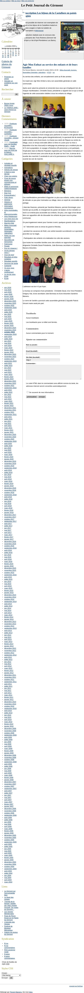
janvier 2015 (9, 593)
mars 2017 (8, 535)
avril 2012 (8, 666)
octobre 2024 (9, 332)
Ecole (6, 278)
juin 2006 (7, 822)
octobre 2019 (9, 466)
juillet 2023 (8, 366)
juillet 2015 (8, 579)
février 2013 (8, 644)
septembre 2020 (10, 441)
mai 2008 (7, 771)
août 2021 (8, 417)
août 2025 (8, 310)
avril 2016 (8, 559)
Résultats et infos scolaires (10, 258)
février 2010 (8, 724)
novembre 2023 (10, 357)
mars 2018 (8, 508)
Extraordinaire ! (10, 195)
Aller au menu (16, 1)
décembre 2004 (10, 862)
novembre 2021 (10, 410)
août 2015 (8, 577)
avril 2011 (8, 693)
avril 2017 (8, 533)
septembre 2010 (10, 708)
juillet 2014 (8, 606)
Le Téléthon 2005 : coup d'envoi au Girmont (11, 110)
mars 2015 (8, 588)
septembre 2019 (10, 468)
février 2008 (8, 777)
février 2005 (8, 858)
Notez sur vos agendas (9, 237)
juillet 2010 (8, 713)
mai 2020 (7, 450)
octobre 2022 (9, 386)
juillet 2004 (8, 873)
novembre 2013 (10, 624)
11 (13, 52)
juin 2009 (7, 742)
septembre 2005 (10, 842)
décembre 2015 (10, 568)
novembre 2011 (10, 677)
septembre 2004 (10, 869)
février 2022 (8, 403)
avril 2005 (8, 853)
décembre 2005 (10, 835)
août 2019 (8, 470)
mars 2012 (8, 668)
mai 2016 (7, 557)
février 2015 (8, 590)
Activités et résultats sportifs (10, 164)
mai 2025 (7, 317)
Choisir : (5, 973)
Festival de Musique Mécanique (8, 928)
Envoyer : (5, 978)
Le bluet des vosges (9, 898)
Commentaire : (31, 363)
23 (8, 55)
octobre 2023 (9, 359)
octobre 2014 (9, 599)
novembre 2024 (10, 330)
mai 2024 (7, 343)
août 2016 (8, 550)
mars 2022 (8, 401)
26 (16, 55)
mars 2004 (8, 882)
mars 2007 (8, 802)
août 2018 (8, 497)
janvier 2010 (9, 726)
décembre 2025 (10, 301)
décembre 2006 (10, 809)
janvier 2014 (9, 619)
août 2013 (8, 630)
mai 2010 (7, 717)
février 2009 (8, 751)
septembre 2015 (10, 575)
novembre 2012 (10, 651)
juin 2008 (7, 769)
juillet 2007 (8, 793)
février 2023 (8, 377)
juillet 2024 (8, 339)
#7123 (49, 72)
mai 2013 (7, 637)
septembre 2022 (10, 388)
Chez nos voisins (10, 176)
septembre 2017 (10, 521)
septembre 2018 (10, 495)
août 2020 (8, 443)
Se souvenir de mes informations (41, 392)
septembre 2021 (10, 415)
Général (7, 200)
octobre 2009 (9, 733)
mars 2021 (8, 428)
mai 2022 (7, 397)
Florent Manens (16, 992)
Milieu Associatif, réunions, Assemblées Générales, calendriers (10, 229)
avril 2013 (8, 639)
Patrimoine (8, 244)
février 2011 (8, 697)
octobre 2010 (9, 706)
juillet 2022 (8, 392)
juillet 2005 (8, 846)
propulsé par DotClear (76, 986)
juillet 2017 (8, 526)
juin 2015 (7, 581)
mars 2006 (8, 829)
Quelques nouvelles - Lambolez (10, 132)
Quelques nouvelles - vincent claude (11, 138)
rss (54, 72)
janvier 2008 (9, 780)
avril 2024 (8, 345)
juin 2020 (7, 448)
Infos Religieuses (10, 216)
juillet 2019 (8, 472)
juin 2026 (7, 288)
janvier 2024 (9, 352)
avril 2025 (8, 319)
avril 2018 (8, 506)
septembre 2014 (10, 602)
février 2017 (8, 537)
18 (13, 53)
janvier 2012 (9, 673)
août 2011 (8, 684)
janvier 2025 (9, 325)
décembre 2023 (10, 354)
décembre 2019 (10, 461)
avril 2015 (8, 586)
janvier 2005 (9, 860)
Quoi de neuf (9, 255)
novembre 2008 (10, 757)
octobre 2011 (9, 679)
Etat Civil (7, 193)
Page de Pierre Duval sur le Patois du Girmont (11, 918)
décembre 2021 (10, 408)
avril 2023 (8, 372)
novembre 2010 (10, 704)
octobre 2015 (9, 573)
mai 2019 (7, 477)
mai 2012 (7, 664)
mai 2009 (7, 744)
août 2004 (8, 871)
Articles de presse (11, 170)
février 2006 (8, 831)
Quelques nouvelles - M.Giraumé (10, 126)
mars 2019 (8, 481)
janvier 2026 (9, 299)
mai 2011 (7, 691)
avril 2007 (8, 800)
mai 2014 (7, 610)
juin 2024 (7, 341)
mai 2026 (7, 290)
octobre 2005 (9, 840)
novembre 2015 (10, 570)
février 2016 (8, 564)
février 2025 (8, 323)
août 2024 (8, 337)
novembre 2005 (10, 838)
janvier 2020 (9, 459)
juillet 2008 (8, 766)
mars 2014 (8, 615)
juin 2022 (7, 394)
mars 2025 (8, 321)
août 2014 (8, 604)
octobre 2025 (9, 305)
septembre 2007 (10, 789)
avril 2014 (8, 613)
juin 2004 (7, 875)
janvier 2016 (9, 566)
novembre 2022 (10, 383)
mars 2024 (8, 348)
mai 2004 (7, 878)
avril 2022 (8, 399)
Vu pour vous (9, 268)
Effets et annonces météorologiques (11, 188)
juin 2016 (7, 555)
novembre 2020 (10, 437)
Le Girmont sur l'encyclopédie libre (10, 893)
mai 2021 (7, 423)
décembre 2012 (10, 648)
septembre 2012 (10, 655)
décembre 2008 (10, 755)
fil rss (6, 943)
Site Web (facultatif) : (33, 357)
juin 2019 (7, 475)
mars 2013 (8, 642)
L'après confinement (9, 271)
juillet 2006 (8, 820)
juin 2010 (7, 715)
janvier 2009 (9, 753)
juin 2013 (7, 635)
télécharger (39, 31)
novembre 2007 (10, 784)
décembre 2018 (10, 488)
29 (5, 57)
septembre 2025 (10, 308)
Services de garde (11, 263)
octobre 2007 (9, 786)
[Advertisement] (53, 428)
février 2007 (8, 804)
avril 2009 (8, 746)
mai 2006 (7, 824)
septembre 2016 (10, 548)
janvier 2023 (9, 379)
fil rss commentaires (9, 947)
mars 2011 (8, 695)
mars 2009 (8, 748)
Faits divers (8, 197)
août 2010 (8, 711)
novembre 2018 (10, 490)
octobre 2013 (9, 626)
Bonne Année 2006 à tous (9, 104)
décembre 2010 (10, 702)
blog (30, 992)
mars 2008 (8, 775)
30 (8, 57)
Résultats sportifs (10, 261)
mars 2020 (8, 455)
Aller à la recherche (27, 1)
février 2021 (8, 430)
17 (10, 53)
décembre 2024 (10, 328)
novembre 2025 (10, 303)
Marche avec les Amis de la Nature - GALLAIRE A (10, 151)
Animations (8, 168)
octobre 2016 (9, 546)
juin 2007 (7, 795)
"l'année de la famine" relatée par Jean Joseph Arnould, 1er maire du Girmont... (11, 905)
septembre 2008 (10, 762)
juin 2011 (7, 688)
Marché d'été (9, 223)
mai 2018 (7, 504)
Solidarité (7, 266)
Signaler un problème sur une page (11, 83)
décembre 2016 (10, 541)
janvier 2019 (9, 486)
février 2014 (8, 617)
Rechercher (7, 89)
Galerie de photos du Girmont (7, 64)
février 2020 (8, 457)
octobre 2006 (9, 813)
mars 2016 (8, 561)
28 (3, 57)
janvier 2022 (9, 406)
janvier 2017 (9, 539)
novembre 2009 (10, 731)
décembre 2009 (10, 728)
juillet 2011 (8, 686)
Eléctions (7, 191)
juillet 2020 (8, 446)
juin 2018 (7, 501)
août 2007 (8, 791)
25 (13, 55)
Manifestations (9, 221)
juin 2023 (7, 368)
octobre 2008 (9, 760)
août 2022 (8, 390)
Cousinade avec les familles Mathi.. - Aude (11, 144)
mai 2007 (7, 797)
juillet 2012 (8, 659)
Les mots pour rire (11, 219)
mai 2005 (7, 851)
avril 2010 (8, 720)
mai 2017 (7, 530)
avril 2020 (8, 452)
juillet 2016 (8, 553)
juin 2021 (7, 421)
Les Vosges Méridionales (9, 913)
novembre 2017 (10, 517)
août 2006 (8, 818)
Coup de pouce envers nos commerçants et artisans (10, 181)
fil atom (7, 954)
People (7, 246)
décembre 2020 (10, 435)
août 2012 (8, 657)
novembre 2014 (10, 597)
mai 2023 (7, 370)
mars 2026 (8, 294)
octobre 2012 (9, 653)
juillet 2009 (8, 740)
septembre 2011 (10, 682)
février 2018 (8, 510)
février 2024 (8, 350)
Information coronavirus (8, 207)
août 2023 (8, 363)
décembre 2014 (10, 595)
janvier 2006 (9, 833)
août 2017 (8, 524)
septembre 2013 (10, 628)
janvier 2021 (9, 432)
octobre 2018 (9, 492)
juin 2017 (7, 528)
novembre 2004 (10, 864)
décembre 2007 (10, 782)
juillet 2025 (8, 312)
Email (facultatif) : (32, 351)
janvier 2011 (9, 699)
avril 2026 (8, 292)
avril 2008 (8, 773)
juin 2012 (7, 662)
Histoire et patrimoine (8, 203)
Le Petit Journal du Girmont (42, 5)
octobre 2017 (9, 519)
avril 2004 (8, 880)
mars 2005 (8, 855)
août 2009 (8, 737)
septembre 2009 (10, 735)
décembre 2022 (10, 381)
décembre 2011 (10, 675)
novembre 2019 (10, 463)
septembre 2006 (10, 815)
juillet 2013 (8, 633)
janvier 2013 (9, 646)
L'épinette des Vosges (9, 923)
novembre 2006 (10, 811)
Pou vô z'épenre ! (10, 248)
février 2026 (8, 297)
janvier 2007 (9, 806)
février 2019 (8, 484)
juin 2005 (7, 849)
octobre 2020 (9, 439)
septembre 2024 (10, 334)
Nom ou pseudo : (32, 345)
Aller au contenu (5, 1)
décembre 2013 (10, 622)
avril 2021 (8, 426)
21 (3, 55)
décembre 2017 (10, 515)
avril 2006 (8, 826)
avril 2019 (8, 479)
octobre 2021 (9, 412)
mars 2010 (8, 722)
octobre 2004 (9, 866)
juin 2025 (7, 314)
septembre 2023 (10, 361)
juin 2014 (7, 608)
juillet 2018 (8, 499)
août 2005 (8, 844)
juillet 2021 (8, 419)
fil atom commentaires (9, 957)
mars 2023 (8, 374)
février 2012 (8, 671)
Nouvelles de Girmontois (9, 241)
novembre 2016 (10, 544)
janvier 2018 (9, 512)
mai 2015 (7, 584)
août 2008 (8, 764)
